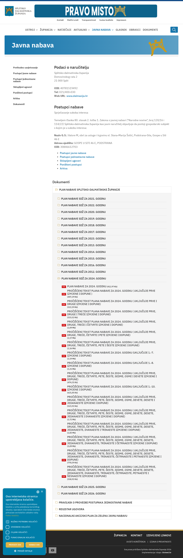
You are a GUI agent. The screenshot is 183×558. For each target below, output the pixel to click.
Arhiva (16, 98)
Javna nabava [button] (101, 29)
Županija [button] (46, 29)
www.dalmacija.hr (77, 96)
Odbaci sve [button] (34, 545)
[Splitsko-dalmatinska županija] (18, 11)
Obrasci (135, 29)
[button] (24, 550)
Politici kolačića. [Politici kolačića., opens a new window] (12, 515)
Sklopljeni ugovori (22, 87)
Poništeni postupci (22, 92)
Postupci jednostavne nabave (24, 80)
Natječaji (64, 29)
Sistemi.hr (166, 552)
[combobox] (37, 491)
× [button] (42, 492)
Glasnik (121, 29)
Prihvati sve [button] (15, 545)
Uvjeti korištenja (136, 541)
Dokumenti (150, 29)
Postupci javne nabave (24, 73)
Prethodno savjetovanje (25, 67)
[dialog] (24, 521)
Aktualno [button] (80, 29)
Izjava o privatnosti (160, 541)
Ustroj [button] (30, 29)
